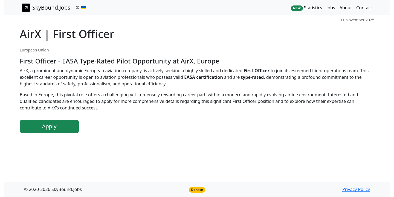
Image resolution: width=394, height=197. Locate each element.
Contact (364, 8)
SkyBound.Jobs (46, 8)
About (346, 8)
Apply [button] (49, 126)
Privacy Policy (356, 189)
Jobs (330, 8)
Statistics (306, 8)
